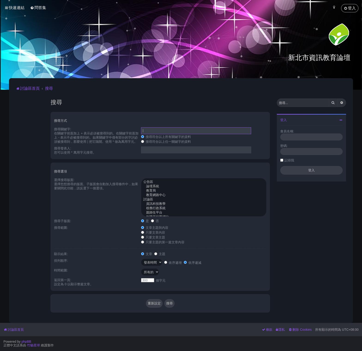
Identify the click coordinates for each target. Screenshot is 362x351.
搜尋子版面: (62, 220)
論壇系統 (204, 186)
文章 (146, 253)
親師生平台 (204, 212)
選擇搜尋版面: (64, 179)
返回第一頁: (62, 279)
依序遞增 (173, 262)
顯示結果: (61, 253)
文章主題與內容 (154, 227)
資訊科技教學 (204, 204)
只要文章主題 (153, 237)
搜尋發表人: (62, 148)
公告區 (204, 182)
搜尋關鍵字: (62, 129)
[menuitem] (38, 8)
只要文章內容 (153, 232)
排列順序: (61, 260)
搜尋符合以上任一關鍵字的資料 (166, 141)
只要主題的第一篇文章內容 (162, 242)
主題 (159, 253)
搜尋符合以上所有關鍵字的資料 (166, 136)
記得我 (289, 160)
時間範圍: (61, 270)
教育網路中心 (204, 195)
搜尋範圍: (61, 227)
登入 (283, 119)
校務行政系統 (204, 208)
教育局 (204, 190)
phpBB (26, 341)
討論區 (204, 199)
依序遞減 (192, 262)
